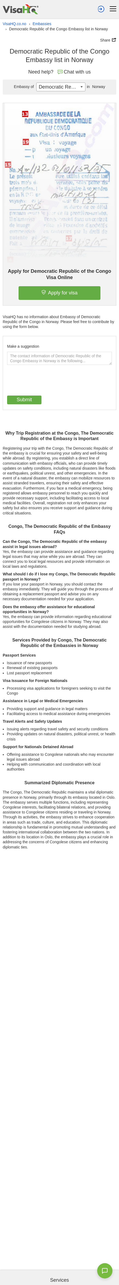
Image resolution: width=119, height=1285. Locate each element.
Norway (95, 86)
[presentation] (48, 380)
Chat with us (74, 72)
